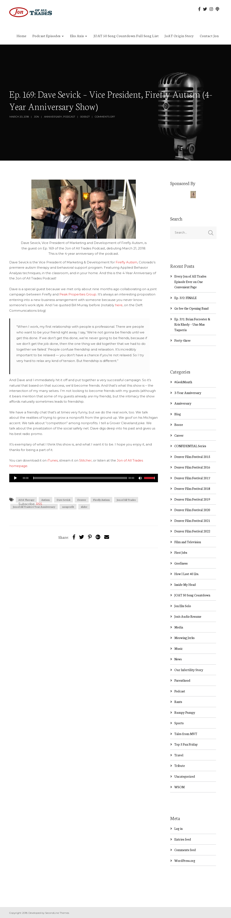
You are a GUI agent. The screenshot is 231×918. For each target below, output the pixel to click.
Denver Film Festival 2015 (192, 456)
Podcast (69, 116)
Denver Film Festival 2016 (192, 467)
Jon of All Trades (126, 499)
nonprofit (68, 506)
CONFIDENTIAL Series (190, 446)
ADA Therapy (26, 499)
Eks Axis (77, 35)
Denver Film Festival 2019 (192, 499)
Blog (177, 414)
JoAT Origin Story (179, 35)
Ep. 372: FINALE (185, 297)
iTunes (52, 460)
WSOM (179, 787)
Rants (178, 701)
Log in (178, 828)
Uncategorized (184, 776)
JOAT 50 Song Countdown (192, 595)
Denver (81, 499)
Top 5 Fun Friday (186, 744)
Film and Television (187, 542)
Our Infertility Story (188, 670)
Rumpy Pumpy (184, 712)
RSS (39, 504)
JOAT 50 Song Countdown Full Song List (126, 35)
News (178, 659)
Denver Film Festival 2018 (192, 488)
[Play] (15, 478)
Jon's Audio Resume (187, 616)
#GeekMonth (183, 382)
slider (84, 506)
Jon (36, 116)
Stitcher (85, 460)
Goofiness (181, 563)
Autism (45, 499)
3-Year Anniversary (187, 392)
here (119, 305)
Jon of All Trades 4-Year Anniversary (34, 506)
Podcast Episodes (46, 35)
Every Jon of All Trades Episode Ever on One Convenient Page (190, 281)
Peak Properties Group (77, 294)
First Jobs (180, 552)
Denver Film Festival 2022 (192, 531)
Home (22, 35)
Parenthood (182, 680)
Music (178, 648)
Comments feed (185, 850)
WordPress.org (184, 860)
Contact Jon (209, 35)
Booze (178, 424)
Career (179, 435)
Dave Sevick (63, 499)
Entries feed (182, 839)
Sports (179, 723)
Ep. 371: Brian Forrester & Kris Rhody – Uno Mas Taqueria (192, 324)
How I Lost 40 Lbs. (186, 573)
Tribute (179, 765)
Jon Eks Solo (182, 606)
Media (178, 627)
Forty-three (182, 340)
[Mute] (141, 479)
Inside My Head (185, 584)
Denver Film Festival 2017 (192, 478)
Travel (178, 755)
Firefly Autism (126, 262)
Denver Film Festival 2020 (192, 510)
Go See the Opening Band (191, 308)
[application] (83, 478)
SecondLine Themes (57, 912)
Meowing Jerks (184, 637)
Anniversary (53, 116)
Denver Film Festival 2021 (192, 520)
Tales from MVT (185, 733)
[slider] (80, 478)
